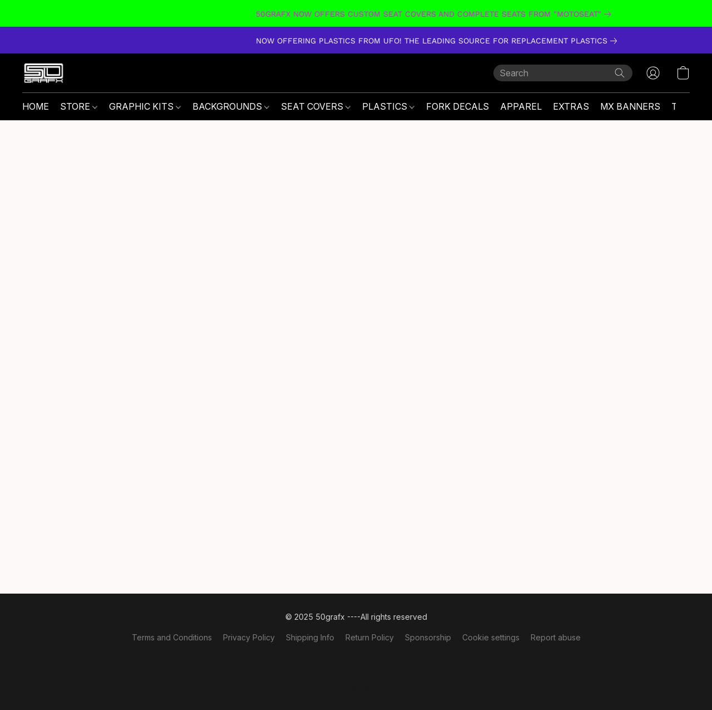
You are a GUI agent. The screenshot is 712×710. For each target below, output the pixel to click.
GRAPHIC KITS (145, 106)
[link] (356, 14)
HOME (35, 106)
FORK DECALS (457, 106)
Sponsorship (428, 637)
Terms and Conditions (172, 637)
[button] (43, 73)
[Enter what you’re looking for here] (562, 73)
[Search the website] (619, 73)
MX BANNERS (630, 106)
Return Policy (369, 637)
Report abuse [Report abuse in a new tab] (556, 637)
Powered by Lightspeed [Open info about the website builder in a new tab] (356, 686)
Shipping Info (310, 637)
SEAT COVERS (315, 106)
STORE (78, 106)
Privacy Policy (249, 637)
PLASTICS (388, 106)
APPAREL (521, 106)
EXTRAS (571, 106)
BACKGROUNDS (230, 106)
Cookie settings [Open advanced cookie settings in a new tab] (491, 637)
